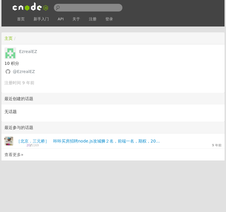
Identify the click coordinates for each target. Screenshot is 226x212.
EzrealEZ (28, 51)
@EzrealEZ (24, 71)
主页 (8, 38)
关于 (76, 19)
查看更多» (14, 154)
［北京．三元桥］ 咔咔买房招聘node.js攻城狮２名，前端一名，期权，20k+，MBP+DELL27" (88, 141)
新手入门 (41, 19)
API (61, 19)
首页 (21, 19)
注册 (93, 19)
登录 (109, 19)
